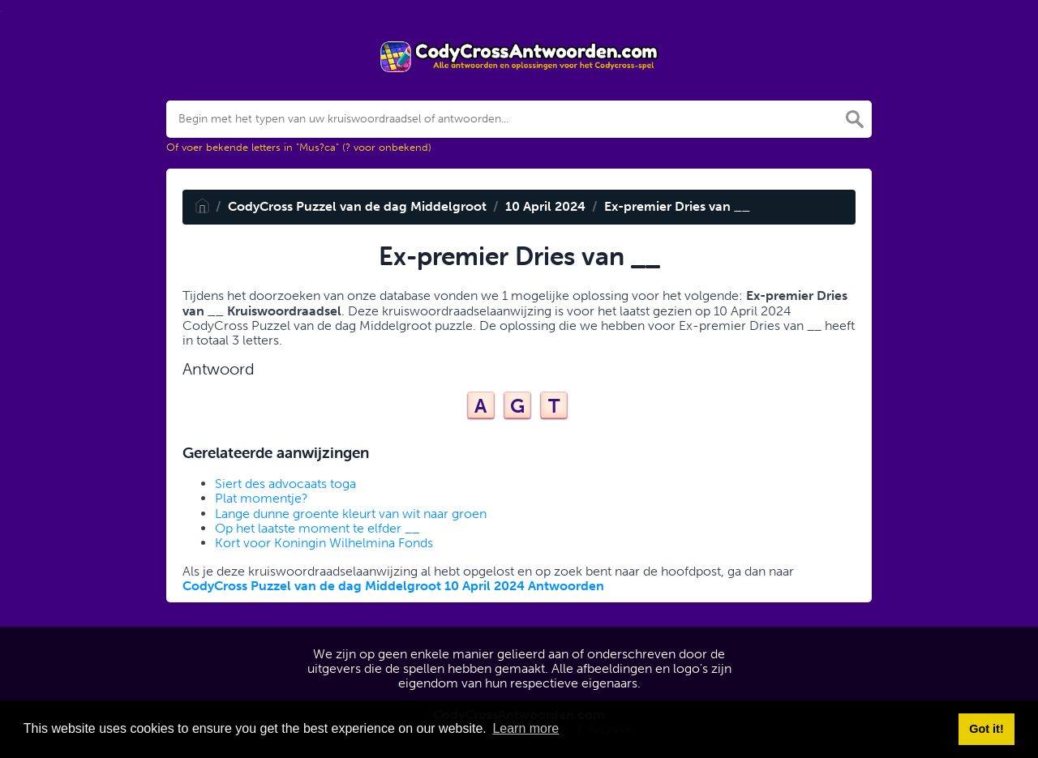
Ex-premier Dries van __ (677, 206)
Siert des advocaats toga (285, 483)
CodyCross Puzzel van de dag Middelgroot (357, 206)
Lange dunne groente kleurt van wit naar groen (351, 513)
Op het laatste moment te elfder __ (317, 528)
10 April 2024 (545, 206)
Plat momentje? (261, 498)
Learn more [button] (525, 728)
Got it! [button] (986, 728)
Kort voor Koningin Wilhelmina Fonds (324, 542)
